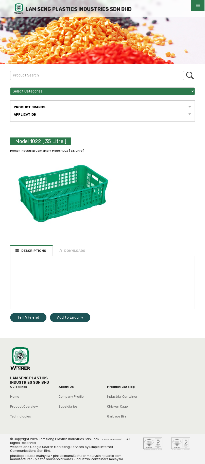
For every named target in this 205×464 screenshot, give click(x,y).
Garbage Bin (116, 416)
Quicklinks (18, 387)
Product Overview (24, 406)
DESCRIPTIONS (33, 251)
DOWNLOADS (74, 251)
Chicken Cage (117, 406)
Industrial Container (35, 150)
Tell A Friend (28, 317)
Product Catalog (121, 387)
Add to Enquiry (70, 317)
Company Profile (71, 396)
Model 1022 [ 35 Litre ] (40, 141)
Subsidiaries (68, 406)
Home (14, 150)
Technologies (20, 416)
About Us (66, 387)
